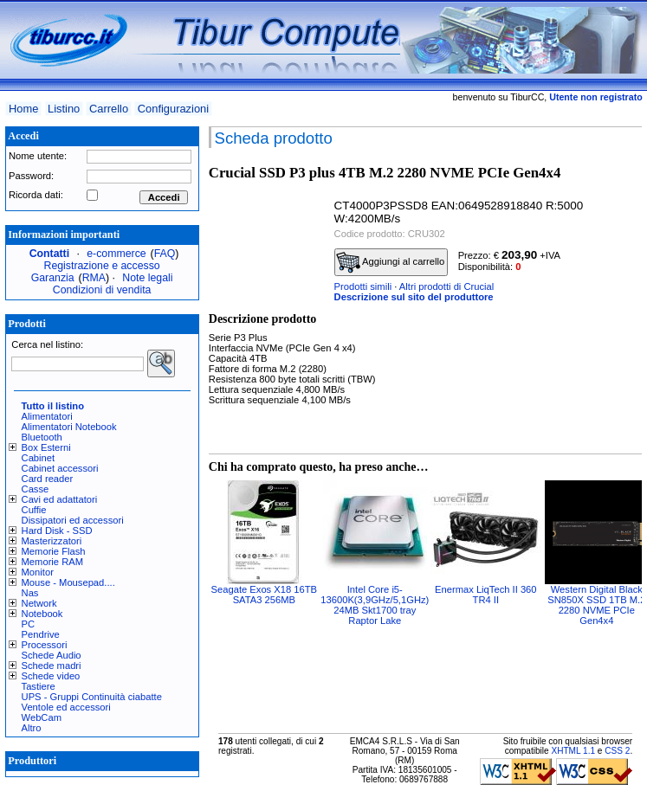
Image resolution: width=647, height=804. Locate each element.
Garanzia (52, 278)
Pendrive (41, 634)
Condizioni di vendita (102, 290)
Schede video (51, 676)
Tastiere (38, 686)
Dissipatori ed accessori (73, 520)
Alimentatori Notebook (69, 426)
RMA (94, 278)
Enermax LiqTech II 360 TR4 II (486, 594)
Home (23, 108)
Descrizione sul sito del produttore (414, 297)
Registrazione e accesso (102, 266)
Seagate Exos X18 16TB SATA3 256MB (264, 594)
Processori (45, 645)
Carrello (108, 108)
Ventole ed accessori (66, 707)
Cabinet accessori (60, 468)
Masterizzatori (52, 541)
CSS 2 (617, 751)
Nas (30, 593)
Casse (35, 489)
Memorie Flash (54, 551)
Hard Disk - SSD (57, 530)
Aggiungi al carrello (390, 262)
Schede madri (51, 665)
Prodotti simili (363, 286)
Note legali (147, 278)
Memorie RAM (52, 561)
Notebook (42, 613)
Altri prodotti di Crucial (446, 286)
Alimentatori (47, 416)
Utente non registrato (595, 97)
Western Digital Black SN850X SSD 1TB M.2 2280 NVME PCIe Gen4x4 (596, 605)
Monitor (38, 572)
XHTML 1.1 (573, 751)
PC (29, 624)
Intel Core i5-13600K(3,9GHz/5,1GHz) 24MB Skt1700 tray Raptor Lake (374, 605)
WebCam (41, 717)
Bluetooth (42, 437)
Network (39, 603)
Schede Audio (51, 655)
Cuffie (34, 510)
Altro (32, 728)
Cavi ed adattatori (60, 499)
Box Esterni (46, 447)
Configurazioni (173, 108)
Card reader (48, 478)
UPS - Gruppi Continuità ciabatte (92, 696)
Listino (64, 108)
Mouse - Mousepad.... (68, 582)
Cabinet (38, 458)
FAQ (165, 254)
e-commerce (116, 254)
